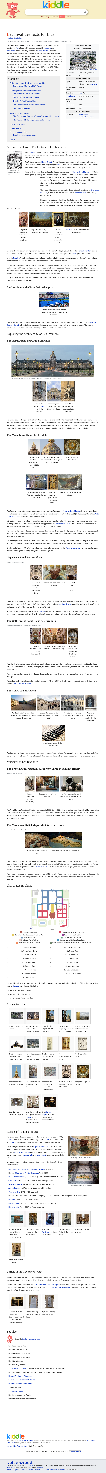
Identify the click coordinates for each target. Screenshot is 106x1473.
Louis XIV (32, 152)
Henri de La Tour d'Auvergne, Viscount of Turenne (26, 1169)
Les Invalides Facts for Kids (17, 1446)
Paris (80, 93)
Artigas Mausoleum (15, 1391)
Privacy (30, 1470)
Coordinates (70, 96)
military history (42, 51)
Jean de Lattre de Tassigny (60, 1287)
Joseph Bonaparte (15, 1188)
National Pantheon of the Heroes (20, 1384)
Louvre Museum (41, 867)
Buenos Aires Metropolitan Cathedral (22, 1380)
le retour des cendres (22, 1152)
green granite (42, 1155)
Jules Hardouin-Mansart (86, 117)
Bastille (74, 253)
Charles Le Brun (80, 193)
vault (29, 1117)
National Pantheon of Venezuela (20, 1376)
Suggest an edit (75, 1451)
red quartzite (28, 1155)
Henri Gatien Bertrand (16, 1177)
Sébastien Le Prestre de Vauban (27, 1173)
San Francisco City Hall (17, 1368)
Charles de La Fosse (62, 524)
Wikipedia (10, 1468)
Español (68, 17)
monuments (11, 51)
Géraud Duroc (13, 1181)
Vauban (11, 1142)
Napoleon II (12, 1199)
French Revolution (84, 251)
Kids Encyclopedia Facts (14, 38)
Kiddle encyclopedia (26, 1440)
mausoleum (94, 84)
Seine (59, 165)
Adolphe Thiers (64, 604)
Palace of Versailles (73, 548)
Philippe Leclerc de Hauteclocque (46, 1285)
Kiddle (9, 1470)
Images (48, 17)
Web (42, 17)
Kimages (55, 17)
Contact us (38, 1470)
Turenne (46, 1140)
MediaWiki (39, 1468)
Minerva (42, 406)
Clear (80, 12)
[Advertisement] (53, 25)
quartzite (42, 611)
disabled (16, 986)
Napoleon (16, 258)
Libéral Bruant (83, 114)
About (23, 1470)
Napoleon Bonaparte (40, 1147)
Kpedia (62, 17)
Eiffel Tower (93, 70)
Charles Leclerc (14, 1192)
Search (84, 12)
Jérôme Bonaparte (15, 1184)
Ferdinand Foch (14, 1203)
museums (47, 48)
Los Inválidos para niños (31, 1339)
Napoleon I (69, 230)
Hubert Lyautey (14, 1207)
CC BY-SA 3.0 (28, 1466)
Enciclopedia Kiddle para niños (55, 1470)
